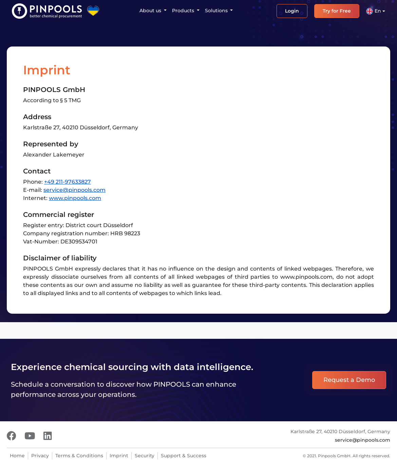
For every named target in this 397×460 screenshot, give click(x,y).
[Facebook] (11, 436)
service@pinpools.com (74, 190)
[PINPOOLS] (47, 11)
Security (144, 456)
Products (183, 10)
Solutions (217, 10)
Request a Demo (349, 380)
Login (292, 11)
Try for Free (337, 11)
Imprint (119, 456)
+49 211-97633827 (67, 182)
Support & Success (183, 456)
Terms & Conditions (79, 456)
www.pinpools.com (75, 198)
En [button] (373, 11)
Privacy (40, 456)
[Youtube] (29, 436)
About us (151, 10)
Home (17, 456)
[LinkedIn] (47, 436)
